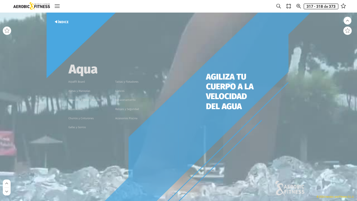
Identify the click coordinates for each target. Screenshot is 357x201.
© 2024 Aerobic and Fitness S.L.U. (335, 196)
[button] (57, 6)
